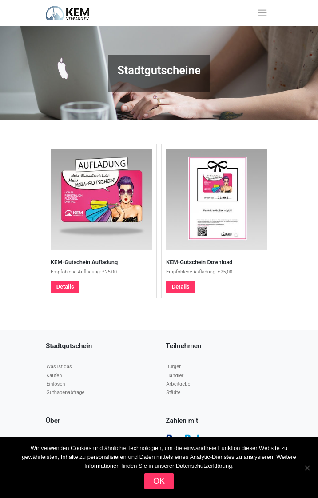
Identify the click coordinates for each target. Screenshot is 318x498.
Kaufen (54, 375)
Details (65, 286)
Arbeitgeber (179, 384)
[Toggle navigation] (262, 13)
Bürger (173, 366)
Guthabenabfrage (65, 392)
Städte (173, 392)
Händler (174, 375)
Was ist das (59, 366)
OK (159, 481)
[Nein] (306, 467)
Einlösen (55, 384)
